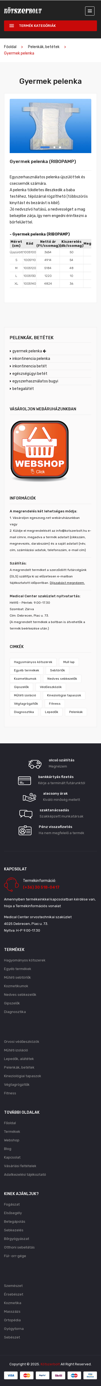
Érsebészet (13, 1294)
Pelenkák (76, 712)
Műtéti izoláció (25, 695)
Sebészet (12, 1337)
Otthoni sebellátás (19, 1247)
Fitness (55, 703)
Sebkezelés (13, 1230)
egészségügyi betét (29, 373)
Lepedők (51, 712)
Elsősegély (13, 1213)
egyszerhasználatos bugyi (35, 381)
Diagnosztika (24, 712)
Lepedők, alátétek (19, 1059)
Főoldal (10, 47)
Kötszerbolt (50, 1364)
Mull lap (69, 662)
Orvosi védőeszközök (21, 1042)
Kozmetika (12, 1303)
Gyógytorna (14, 1329)
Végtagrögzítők (26, 703)
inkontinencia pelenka (31, 358)
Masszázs (12, 1311)
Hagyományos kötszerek (33, 662)
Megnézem (58, 766)
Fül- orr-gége (15, 1256)
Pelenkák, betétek (44, 47)
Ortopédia (12, 1320)
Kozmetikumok (25, 679)
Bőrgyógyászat (16, 1239)
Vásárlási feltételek (20, 1166)
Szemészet (13, 1286)
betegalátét (23, 388)
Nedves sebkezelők (62, 679)
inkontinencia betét (29, 366)
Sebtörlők (57, 670)
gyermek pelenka (29, 351)
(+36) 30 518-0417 (41, 887)
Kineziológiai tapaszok (64, 695)
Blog (7, 1149)
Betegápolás (14, 1221)
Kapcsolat (12, 1157)
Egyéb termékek (26, 670)
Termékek (12, 1132)
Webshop (11, 1140)
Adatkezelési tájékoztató (25, 1175)
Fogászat (12, 1204)
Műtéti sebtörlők (17, 977)
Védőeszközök (51, 687)
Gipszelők (21, 687)
